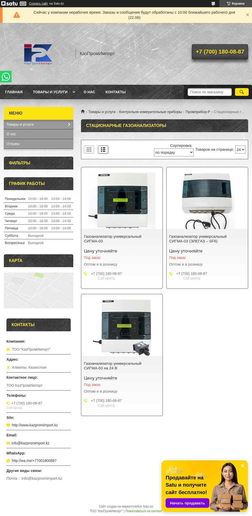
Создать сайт (38, 3)
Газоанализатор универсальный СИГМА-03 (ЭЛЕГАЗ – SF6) (198, 238)
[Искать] (242, 92)
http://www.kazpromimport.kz (35, 425)
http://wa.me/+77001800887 (34, 461)
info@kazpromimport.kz (30, 443)
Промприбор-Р (198, 112)
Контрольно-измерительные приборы (150, 112)
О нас (89, 92)
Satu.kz (148, 506)
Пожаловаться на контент (143, 511)
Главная (14, 92)
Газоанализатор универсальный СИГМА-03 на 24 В (112, 365)
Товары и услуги (50, 92)
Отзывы (13, 144)
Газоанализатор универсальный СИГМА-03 (112, 238)
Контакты (115, 92)
